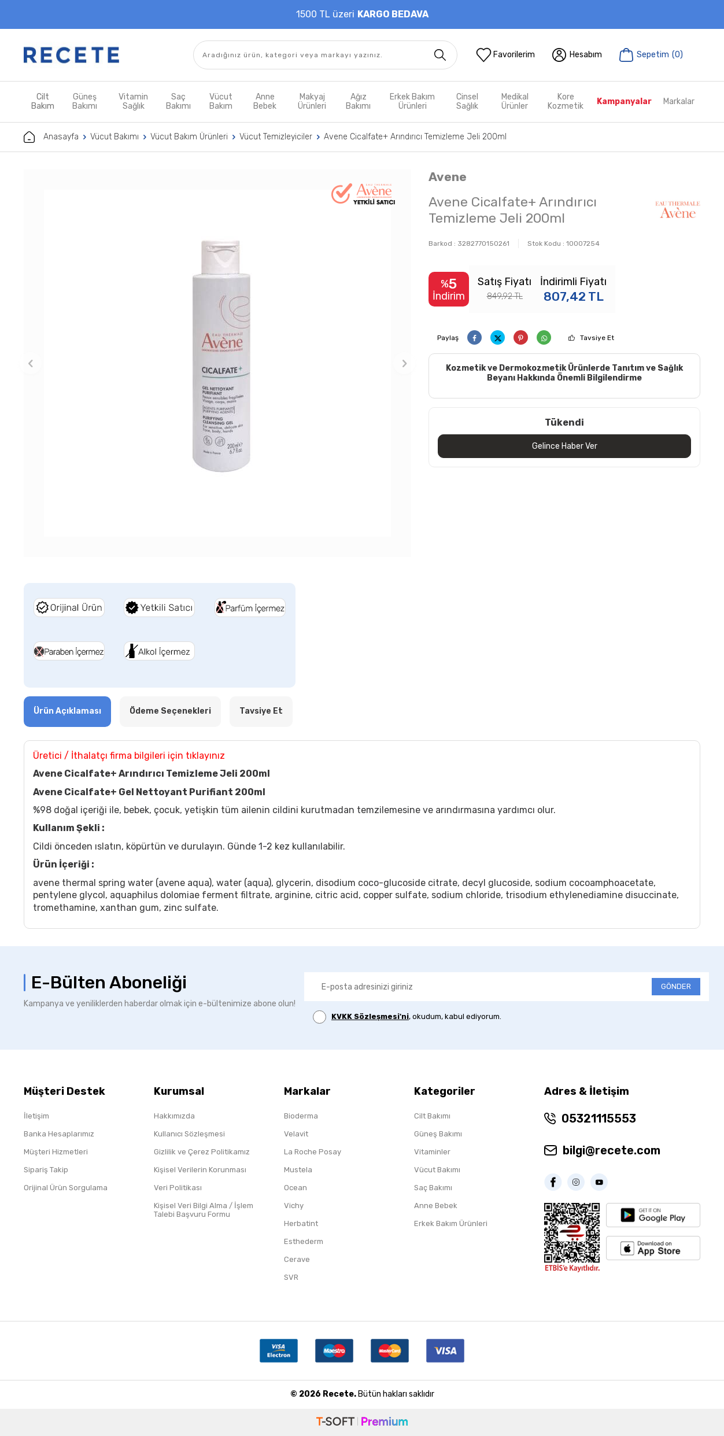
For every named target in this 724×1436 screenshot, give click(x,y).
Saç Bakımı (178, 101)
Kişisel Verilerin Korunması (200, 1169)
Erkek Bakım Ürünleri (412, 101)
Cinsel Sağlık (467, 101)
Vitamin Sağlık (133, 101)
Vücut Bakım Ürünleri (189, 137)
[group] (217, 363)
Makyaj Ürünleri (312, 101)
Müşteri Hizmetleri (56, 1151)
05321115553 (599, 1118)
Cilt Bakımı (432, 1116)
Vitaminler (432, 1151)
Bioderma (301, 1116)
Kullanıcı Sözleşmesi (189, 1133)
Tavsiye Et (597, 338)
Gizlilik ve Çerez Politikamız (202, 1151)
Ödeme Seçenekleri (170, 711)
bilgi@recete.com (611, 1150)
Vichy (294, 1205)
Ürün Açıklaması (67, 711)
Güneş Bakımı (84, 101)
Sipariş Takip (46, 1169)
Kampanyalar (624, 101)
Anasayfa (51, 137)
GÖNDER (676, 986)
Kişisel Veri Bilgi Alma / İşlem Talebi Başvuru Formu (203, 1210)
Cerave (297, 1259)
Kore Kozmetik (565, 101)
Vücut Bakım (220, 101)
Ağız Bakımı (358, 101)
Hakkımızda (174, 1116)
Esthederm (303, 1241)
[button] (31, 363)
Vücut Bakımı (114, 137)
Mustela (298, 1169)
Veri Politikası (178, 1187)
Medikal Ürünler (515, 101)
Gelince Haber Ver (564, 446)
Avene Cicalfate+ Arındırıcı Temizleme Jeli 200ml (415, 137)
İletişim (36, 1116)
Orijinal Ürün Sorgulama (66, 1187)
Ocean (295, 1187)
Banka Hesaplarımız (59, 1133)
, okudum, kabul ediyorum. (407, 1017)
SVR (291, 1277)
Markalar (679, 101)
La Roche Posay (312, 1151)
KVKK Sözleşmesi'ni (370, 1016)
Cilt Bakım (42, 101)
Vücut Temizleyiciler (275, 137)
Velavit (296, 1133)
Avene (448, 176)
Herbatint (301, 1223)
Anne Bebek (264, 101)
